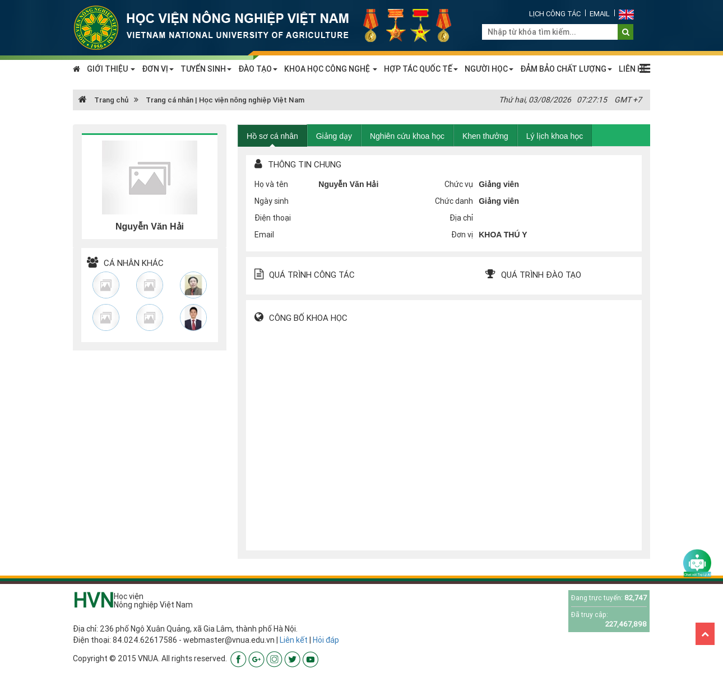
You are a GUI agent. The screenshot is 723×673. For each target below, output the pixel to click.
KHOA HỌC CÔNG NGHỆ (330, 69)
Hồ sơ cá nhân (272, 136)
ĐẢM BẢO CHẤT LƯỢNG (566, 69)
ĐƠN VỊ (158, 69)
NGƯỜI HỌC (489, 69)
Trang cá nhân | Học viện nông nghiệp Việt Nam (225, 100)
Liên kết (294, 640)
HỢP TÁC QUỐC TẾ (421, 69)
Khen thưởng (485, 136)
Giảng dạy (334, 136)
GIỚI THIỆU (111, 69)
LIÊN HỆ (633, 69)
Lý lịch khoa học (554, 136)
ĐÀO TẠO (257, 69)
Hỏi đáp (326, 640)
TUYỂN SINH (205, 69)
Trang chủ (103, 100)
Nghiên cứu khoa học (407, 136)
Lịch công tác (555, 13)
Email (600, 13)
